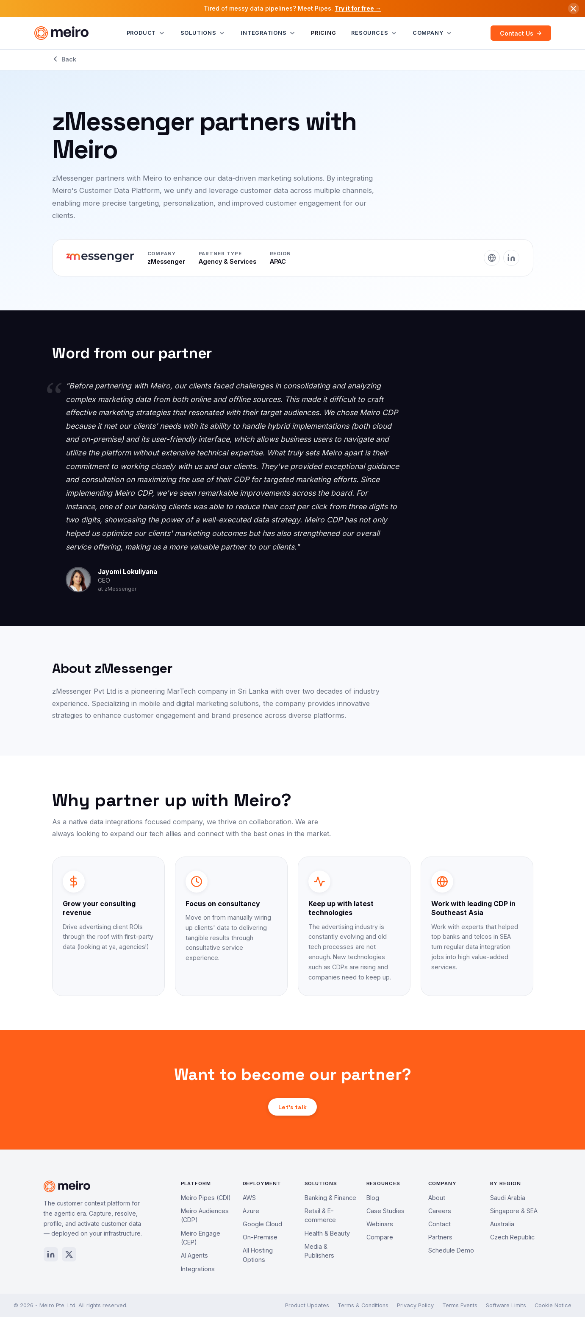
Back (64, 59)
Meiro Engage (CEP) (200, 1238)
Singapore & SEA (514, 1210)
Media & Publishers (319, 1251)
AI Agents (194, 1255)
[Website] (492, 258)
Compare (379, 1237)
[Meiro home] (61, 33)
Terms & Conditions (363, 1305)
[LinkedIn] (511, 258)
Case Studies (385, 1210)
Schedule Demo (451, 1250)
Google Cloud (262, 1224)
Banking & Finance (330, 1197)
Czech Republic (512, 1237)
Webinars (379, 1224)
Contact (439, 1224)
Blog (372, 1197)
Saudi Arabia (507, 1197)
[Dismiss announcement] (573, 8)
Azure (251, 1210)
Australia (502, 1224)
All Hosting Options (258, 1255)
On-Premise (260, 1237)
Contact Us (521, 33)
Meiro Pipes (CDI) (206, 1197)
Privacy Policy (415, 1305)
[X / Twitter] (69, 1254)
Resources (374, 33)
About (436, 1197)
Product (146, 33)
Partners (440, 1237)
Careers (439, 1210)
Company (432, 33)
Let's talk (292, 1107)
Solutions (203, 33)
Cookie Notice (553, 1305)
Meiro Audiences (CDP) (205, 1215)
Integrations (268, 33)
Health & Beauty (327, 1233)
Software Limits (506, 1305)
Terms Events (459, 1305)
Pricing (323, 33)
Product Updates (307, 1305)
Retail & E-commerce (320, 1215)
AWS (249, 1197)
